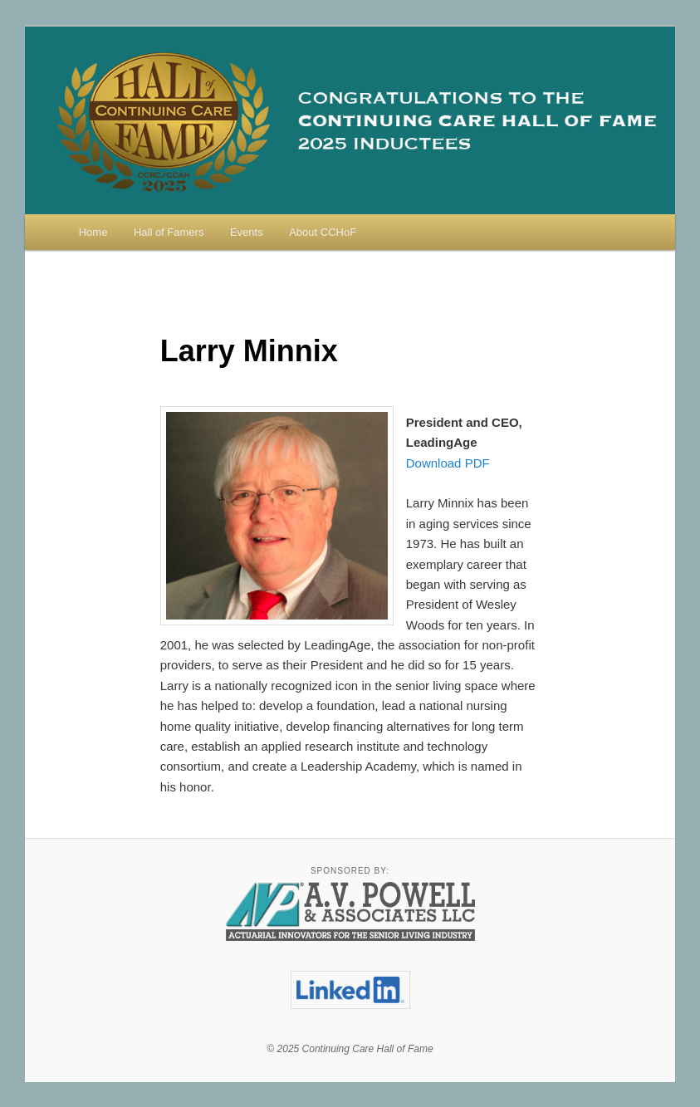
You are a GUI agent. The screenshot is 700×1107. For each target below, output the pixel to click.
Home (93, 232)
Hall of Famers (169, 232)
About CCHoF (322, 232)
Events (246, 232)
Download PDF (448, 463)
